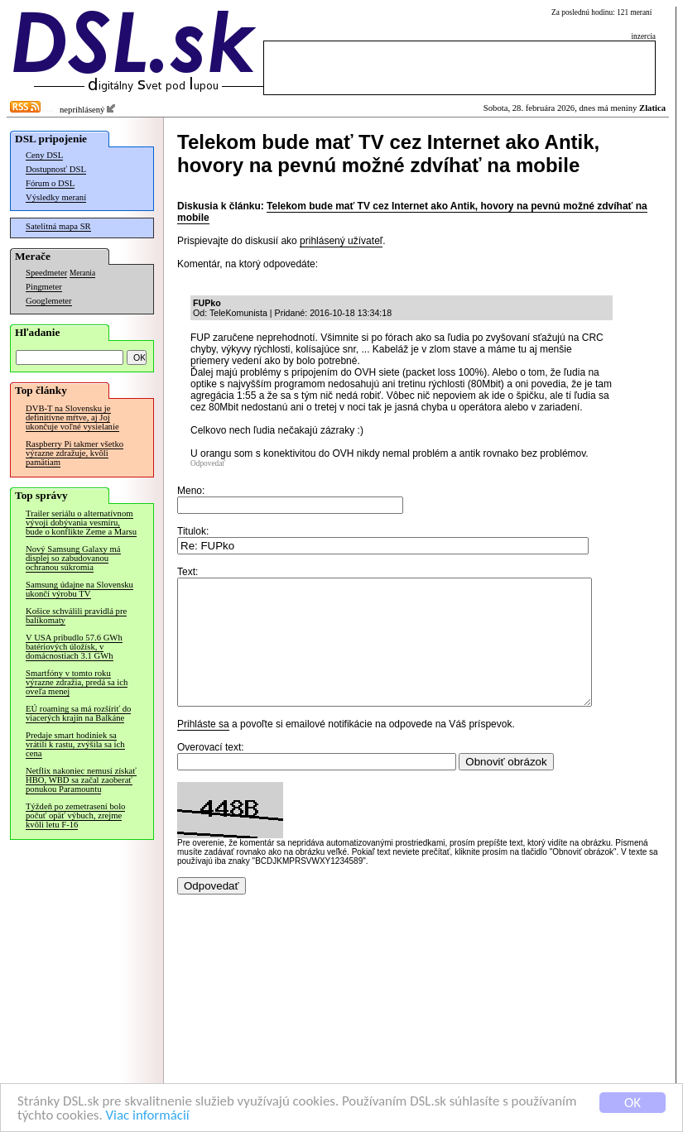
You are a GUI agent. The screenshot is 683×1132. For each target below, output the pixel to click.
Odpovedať (207, 463)
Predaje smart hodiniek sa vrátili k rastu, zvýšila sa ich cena (75, 744)
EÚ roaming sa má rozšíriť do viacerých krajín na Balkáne (78, 713)
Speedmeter (46, 272)
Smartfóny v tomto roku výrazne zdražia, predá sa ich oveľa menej (76, 682)
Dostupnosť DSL (56, 169)
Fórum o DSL (50, 183)
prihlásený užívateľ (341, 241)
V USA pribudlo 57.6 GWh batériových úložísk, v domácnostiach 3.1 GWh (74, 646)
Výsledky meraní (56, 197)
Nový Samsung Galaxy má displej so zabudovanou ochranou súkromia (73, 558)
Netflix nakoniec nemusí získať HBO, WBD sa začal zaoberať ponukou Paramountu (81, 780)
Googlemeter (49, 300)
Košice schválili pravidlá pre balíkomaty (76, 616)
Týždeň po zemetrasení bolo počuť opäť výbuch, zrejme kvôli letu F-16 (75, 815)
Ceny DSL (44, 155)
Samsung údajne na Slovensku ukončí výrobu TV (79, 589)
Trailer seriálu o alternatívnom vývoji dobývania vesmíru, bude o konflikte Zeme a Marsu (81, 522)
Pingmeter (44, 286)
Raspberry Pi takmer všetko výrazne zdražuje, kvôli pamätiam (74, 453)
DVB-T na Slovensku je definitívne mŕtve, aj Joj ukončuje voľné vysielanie (72, 417)
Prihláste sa (203, 749)
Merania (82, 273)
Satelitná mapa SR (58, 226)
